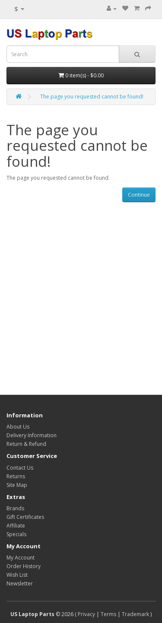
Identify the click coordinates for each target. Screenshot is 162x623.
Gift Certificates (25, 517)
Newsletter (19, 583)
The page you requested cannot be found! (91, 96)
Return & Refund (26, 444)
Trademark (135, 614)
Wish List (17, 574)
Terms (108, 614)
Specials (16, 534)
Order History (23, 566)
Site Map (16, 485)
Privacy (86, 614)
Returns (15, 476)
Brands (15, 508)
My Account (20, 557)
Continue (139, 194)
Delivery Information (31, 435)
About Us (17, 426)
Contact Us (19, 467)
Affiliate (15, 525)
